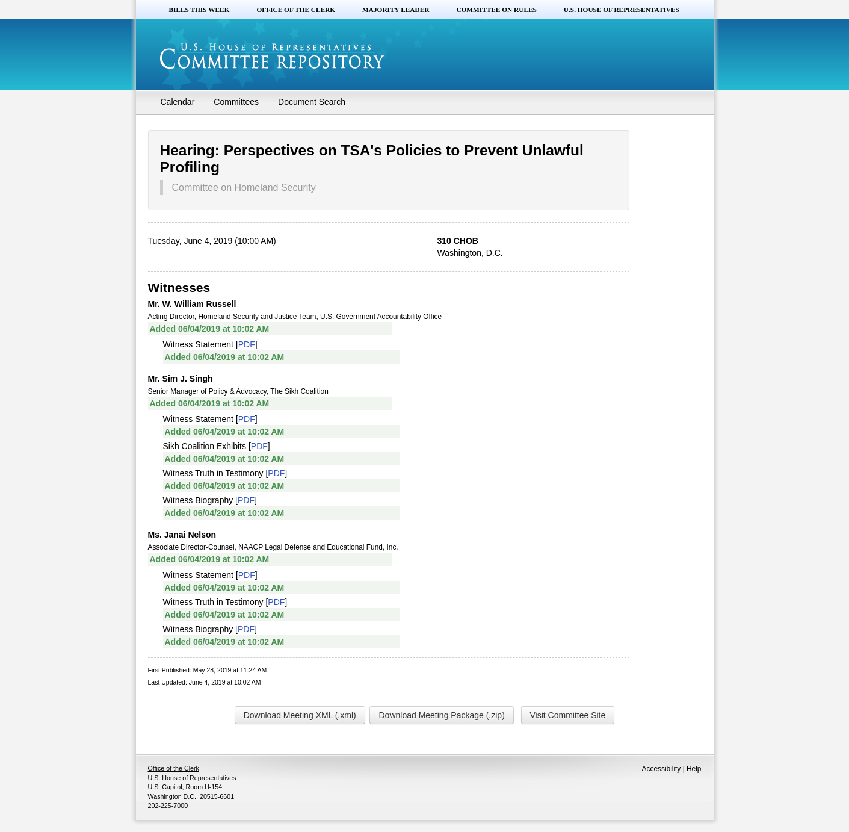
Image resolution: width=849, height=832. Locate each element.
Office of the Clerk (295, 9)
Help (694, 769)
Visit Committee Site (568, 715)
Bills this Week (199, 9)
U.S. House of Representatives (621, 9)
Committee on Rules (496, 9)
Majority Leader (395, 9)
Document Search (311, 102)
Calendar (178, 102)
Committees (236, 102)
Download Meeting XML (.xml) (300, 715)
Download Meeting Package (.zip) (441, 715)
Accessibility (661, 769)
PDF (246, 344)
